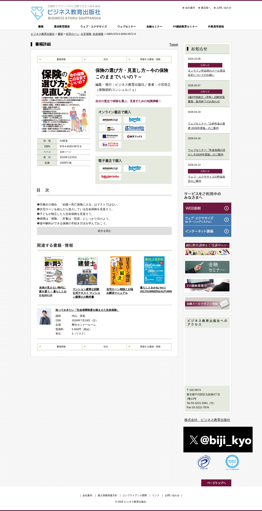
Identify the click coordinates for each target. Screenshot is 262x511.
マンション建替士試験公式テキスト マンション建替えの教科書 (86, 293)
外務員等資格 (216, 26)
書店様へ (206, 7)
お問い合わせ (224, 7)
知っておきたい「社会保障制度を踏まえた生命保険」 (87, 309)
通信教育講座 (62, 26)
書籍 (40, 26)
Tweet (173, 44)
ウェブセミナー (126, 26)
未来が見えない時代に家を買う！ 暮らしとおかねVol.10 (53, 291)
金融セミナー (154, 26)
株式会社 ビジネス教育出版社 (207, 420)
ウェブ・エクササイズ (93, 26)
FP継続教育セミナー (185, 26)
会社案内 (190, 7)
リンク (155, 495)
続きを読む (104, 230)
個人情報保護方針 (107, 495)
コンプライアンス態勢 (134, 495)
